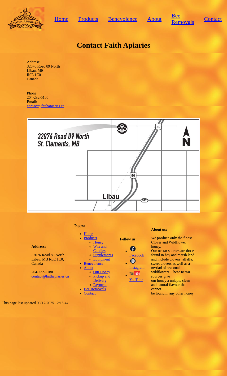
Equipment (101, 259)
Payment (100, 285)
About (154, 19)
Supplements (103, 255)
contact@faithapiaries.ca (45, 106)
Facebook (136, 253)
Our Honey (101, 272)
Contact (213, 19)
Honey (98, 242)
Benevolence (122, 19)
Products (88, 19)
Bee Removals (182, 19)
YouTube (136, 277)
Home (61, 19)
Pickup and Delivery (101, 278)
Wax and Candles (100, 248)
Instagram (136, 265)
